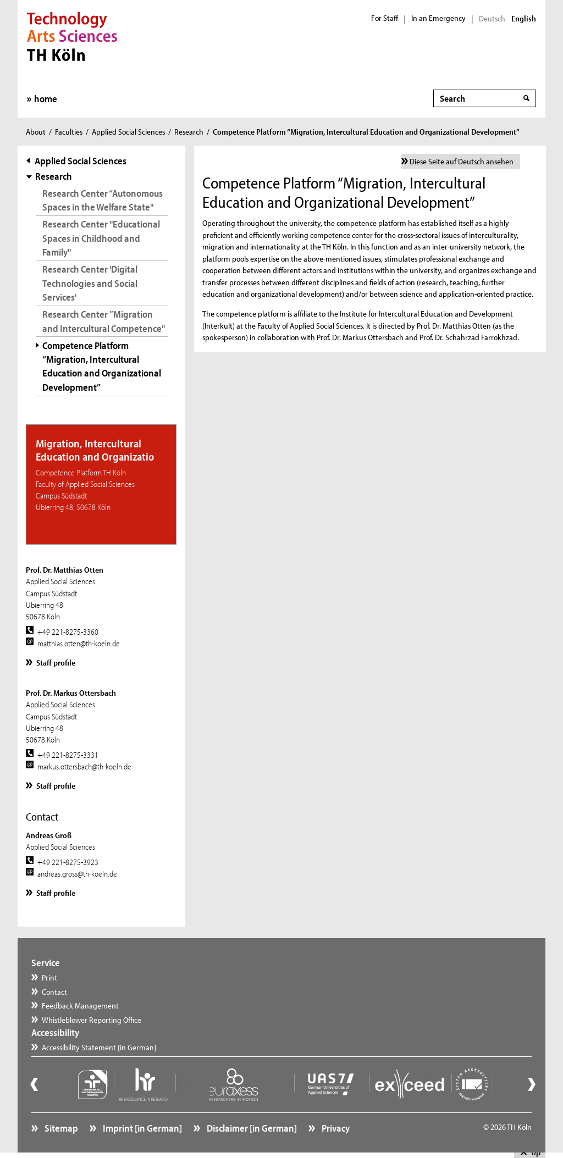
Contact (54, 992)
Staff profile (55, 662)
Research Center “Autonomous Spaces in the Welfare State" (102, 200)
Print (49, 977)
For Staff (384, 18)
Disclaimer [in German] (251, 1128)
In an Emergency (438, 18)
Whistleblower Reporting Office (91, 1020)
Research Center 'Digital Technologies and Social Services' (89, 283)
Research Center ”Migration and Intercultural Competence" (103, 321)
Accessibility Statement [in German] (99, 1047)
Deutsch (492, 18)
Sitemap (60, 1128)
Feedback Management (80, 1005)
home (45, 98)
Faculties (68, 131)
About (36, 131)
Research (188, 131)
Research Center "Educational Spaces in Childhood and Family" (101, 238)
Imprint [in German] (141, 1128)
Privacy (335, 1128)
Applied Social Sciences (128, 131)
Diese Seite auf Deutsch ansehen (462, 161)
